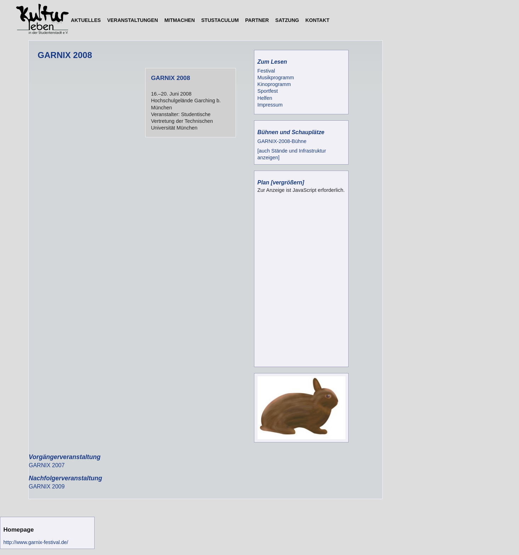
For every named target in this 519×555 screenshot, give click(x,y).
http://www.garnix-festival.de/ (35, 542)
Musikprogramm (276, 77)
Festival (266, 71)
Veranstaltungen (132, 20)
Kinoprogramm (274, 84)
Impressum (270, 105)
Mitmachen (179, 20)
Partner (257, 20)
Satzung (287, 20)
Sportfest (268, 91)
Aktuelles (86, 20)
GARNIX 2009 (46, 487)
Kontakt (317, 20)
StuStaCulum (220, 20)
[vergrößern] (287, 182)
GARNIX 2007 (46, 465)
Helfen (265, 98)
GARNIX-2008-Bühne (282, 141)
